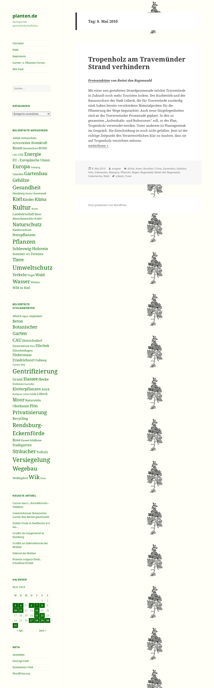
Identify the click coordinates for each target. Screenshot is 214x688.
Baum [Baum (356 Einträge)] (18, 147)
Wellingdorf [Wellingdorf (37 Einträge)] (20, 478)
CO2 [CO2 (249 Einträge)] (21, 155)
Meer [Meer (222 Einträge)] (38, 214)
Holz (90, 172)
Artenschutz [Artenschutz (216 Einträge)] (29, 138)
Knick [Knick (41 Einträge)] (46, 389)
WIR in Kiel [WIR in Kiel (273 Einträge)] (21, 288)
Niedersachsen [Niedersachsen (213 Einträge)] (22, 230)
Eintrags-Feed (21, 661)
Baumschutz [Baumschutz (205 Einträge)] (30, 148)
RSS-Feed (18, 69)
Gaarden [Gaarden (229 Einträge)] (18, 174)
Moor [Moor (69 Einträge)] (18, 399)
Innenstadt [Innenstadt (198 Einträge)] (39, 193)
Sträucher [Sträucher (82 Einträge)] (24, 451)
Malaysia (114, 172)
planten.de (25, 16)
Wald (106, 176)
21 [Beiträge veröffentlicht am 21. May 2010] (36, 615)
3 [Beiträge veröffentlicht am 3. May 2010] (15, 605)
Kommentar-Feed (23, 667)
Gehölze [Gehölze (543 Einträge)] (21, 180)
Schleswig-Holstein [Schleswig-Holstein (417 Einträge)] (30, 248)
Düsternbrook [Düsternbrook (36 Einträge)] (21, 346)
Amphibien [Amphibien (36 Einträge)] (35, 316)
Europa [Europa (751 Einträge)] (21, 166)
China (158, 168)
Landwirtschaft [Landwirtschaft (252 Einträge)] (23, 214)
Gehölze (181, 168)
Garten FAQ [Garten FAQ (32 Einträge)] (19, 364)
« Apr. (20, 630)
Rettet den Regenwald (167, 172)
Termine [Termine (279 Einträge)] (37, 254)
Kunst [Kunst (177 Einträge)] (35, 208)
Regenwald (146, 172)
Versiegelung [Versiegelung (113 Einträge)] (31, 459)
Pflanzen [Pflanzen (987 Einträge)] (24, 241)
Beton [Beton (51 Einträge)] (18, 321)
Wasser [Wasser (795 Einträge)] (21, 281)
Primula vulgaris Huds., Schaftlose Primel (27, 561)
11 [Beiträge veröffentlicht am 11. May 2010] (20, 610)
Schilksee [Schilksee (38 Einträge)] (36, 440)
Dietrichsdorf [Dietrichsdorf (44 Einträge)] (32, 340)
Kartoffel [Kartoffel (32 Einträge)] (29, 384)
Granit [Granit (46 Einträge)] (18, 379)
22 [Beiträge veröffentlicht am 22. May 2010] (42, 615)
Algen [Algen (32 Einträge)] (25, 316)
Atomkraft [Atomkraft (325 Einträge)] (39, 142)
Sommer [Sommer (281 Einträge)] (19, 254)
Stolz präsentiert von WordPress (107, 205)
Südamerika (95, 176)
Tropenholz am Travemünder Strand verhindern (136, 63)
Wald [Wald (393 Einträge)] (40, 274)
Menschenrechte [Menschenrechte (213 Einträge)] (23, 218)
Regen (135, 172)
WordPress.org (21, 673)
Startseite (18, 43)
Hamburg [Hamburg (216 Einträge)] (19, 193)
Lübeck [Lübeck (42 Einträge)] (42, 394)
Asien (139, 168)
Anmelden (19, 654)
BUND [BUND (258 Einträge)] (43, 148)
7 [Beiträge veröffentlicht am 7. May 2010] (37, 605)
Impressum (19, 56)
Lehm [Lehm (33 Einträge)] (26, 394)
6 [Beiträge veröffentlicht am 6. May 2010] (31, 605)
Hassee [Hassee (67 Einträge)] (30, 379)
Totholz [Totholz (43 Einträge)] (42, 452)
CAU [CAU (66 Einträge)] (17, 340)
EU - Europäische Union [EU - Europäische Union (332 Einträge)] (31, 160)
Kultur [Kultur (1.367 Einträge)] (22, 207)
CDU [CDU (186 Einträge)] (15, 154)
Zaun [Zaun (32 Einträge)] (43, 478)
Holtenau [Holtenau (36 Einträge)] (18, 384)
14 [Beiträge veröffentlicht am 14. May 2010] (36, 610)
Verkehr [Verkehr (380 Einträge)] (20, 274)
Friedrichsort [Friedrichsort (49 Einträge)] (24, 360)
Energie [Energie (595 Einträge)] (32, 154)
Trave (128, 176)
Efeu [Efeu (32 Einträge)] (32, 346)
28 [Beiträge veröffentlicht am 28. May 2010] (36, 620)
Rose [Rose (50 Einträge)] (16, 440)
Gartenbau (169, 168)
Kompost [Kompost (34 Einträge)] (17, 394)
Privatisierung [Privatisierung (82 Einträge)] (30, 412)
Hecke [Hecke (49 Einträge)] (43, 379)
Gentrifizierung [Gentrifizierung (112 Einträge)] (35, 371)
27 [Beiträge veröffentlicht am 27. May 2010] (31, 620)
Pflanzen (126, 172)
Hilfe (15, 50)
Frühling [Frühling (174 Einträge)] (35, 167)
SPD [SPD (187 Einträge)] (28, 254)
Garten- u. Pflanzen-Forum (29, 62)
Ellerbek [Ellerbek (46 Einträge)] (42, 345)
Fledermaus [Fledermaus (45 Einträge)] (22, 355)
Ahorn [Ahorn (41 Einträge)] (17, 316)
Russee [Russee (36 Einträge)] (25, 440)
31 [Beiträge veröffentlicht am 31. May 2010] (15, 625)
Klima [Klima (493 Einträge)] (40, 199)
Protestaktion (99, 80)
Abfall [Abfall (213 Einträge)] (16, 138)
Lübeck (120, 176)
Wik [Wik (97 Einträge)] (34, 477)
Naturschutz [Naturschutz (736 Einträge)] (27, 224)
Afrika (130, 168)
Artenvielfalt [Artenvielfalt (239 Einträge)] (21, 143)
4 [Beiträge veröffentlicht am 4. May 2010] (21, 605)
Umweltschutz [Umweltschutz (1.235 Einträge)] (32, 267)
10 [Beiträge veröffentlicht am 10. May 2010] (15, 610)
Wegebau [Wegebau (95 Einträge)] (25, 468)
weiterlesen (98, 145)
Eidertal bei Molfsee (24, 553)
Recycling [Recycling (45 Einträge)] (20, 418)
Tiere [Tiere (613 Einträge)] (18, 259)
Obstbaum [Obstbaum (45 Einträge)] (21, 406)
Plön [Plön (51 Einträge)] (34, 405)
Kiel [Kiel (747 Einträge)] (17, 199)
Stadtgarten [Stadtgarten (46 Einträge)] (22, 445)
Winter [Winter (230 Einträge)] (35, 282)
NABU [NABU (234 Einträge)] (38, 218)
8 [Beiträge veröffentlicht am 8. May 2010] (42, 605)
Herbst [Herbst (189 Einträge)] (29, 193)
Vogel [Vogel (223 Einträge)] (31, 275)
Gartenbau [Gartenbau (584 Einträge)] (35, 173)
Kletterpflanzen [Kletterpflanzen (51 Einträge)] (27, 388)
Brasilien (148, 168)
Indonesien (101, 172)
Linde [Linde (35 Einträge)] (33, 394)
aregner (116, 168)
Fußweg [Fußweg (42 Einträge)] (41, 360)
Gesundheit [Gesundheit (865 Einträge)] (27, 187)
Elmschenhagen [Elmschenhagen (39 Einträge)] (23, 350)
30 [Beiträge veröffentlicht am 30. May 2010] (47, 620)
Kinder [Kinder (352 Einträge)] (28, 199)
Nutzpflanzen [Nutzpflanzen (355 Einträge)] (24, 234)
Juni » (42, 630)
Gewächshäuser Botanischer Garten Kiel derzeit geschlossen (31, 515)
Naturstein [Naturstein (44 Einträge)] (33, 400)
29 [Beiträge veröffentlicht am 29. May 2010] (42, 620)
